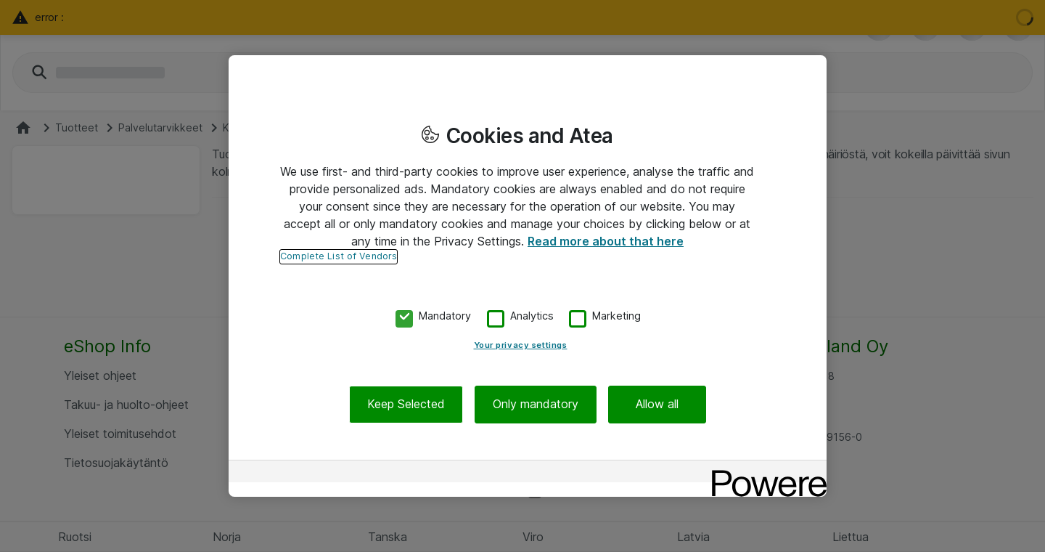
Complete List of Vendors (338, 256)
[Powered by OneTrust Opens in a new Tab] (764, 473)
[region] (528, 276)
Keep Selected (406, 404)
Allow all (657, 404)
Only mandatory (535, 404)
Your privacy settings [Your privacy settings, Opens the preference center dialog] (520, 345)
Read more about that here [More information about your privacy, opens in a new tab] (606, 241)
